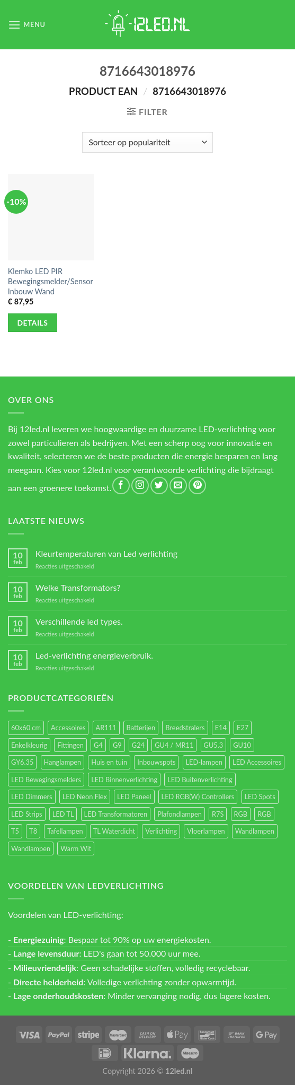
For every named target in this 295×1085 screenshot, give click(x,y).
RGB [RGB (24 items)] (241, 814)
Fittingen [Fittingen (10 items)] (70, 745)
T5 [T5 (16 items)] (15, 831)
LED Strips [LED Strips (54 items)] (26, 814)
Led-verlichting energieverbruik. (94, 655)
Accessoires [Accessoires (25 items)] (68, 727)
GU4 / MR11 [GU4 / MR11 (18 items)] (174, 745)
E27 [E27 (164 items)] (242, 727)
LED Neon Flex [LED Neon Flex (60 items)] (84, 796)
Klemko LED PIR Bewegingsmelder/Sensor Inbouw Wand (50, 281)
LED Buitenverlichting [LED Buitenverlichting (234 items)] (199, 779)
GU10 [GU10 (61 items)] (242, 745)
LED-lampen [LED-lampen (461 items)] (204, 762)
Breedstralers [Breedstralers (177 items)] (184, 727)
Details (32, 322)
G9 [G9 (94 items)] (117, 745)
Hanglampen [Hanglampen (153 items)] (63, 762)
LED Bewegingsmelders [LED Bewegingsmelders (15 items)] (46, 779)
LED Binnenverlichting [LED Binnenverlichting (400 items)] (124, 779)
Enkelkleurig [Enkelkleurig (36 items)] (29, 745)
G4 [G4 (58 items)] (98, 745)
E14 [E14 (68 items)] (221, 727)
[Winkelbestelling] (147, 142)
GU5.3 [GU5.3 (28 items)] (214, 745)
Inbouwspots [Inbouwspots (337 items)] (156, 762)
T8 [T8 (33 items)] (33, 831)
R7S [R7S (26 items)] (218, 814)
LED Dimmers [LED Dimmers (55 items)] (31, 796)
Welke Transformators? (78, 587)
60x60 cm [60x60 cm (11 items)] (26, 727)
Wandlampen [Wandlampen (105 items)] (254, 831)
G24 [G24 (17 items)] (138, 745)
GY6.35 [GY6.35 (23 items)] (22, 762)
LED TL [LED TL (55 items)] (63, 814)
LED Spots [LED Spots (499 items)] (260, 796)
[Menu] (27, 25)
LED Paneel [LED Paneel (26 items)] (134, 796)
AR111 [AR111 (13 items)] (106, 727)
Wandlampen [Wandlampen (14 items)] (30, 848)
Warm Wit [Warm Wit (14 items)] (75, 848)
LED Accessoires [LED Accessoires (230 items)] (257, 762)
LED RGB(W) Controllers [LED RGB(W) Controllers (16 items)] (198, 796)
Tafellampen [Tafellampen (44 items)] (65, 831)
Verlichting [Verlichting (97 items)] (161, 831)
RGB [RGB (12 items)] (264, 814)
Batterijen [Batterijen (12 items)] (141, 727)
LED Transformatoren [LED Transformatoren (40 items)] (115, 814)
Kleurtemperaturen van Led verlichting (106, 553)
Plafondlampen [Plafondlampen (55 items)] (179, 814)
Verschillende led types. (79, 621)
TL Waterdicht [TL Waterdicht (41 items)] (114, 831)
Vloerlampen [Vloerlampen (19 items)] (206, 831)
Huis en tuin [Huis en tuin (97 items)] (109, 762)
